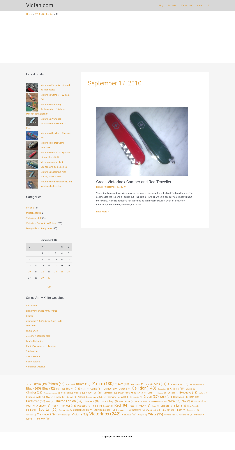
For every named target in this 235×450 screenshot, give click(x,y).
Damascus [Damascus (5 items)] (110, 393)
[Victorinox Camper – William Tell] (32, 97)
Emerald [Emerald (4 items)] (173, 393)
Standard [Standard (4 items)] (121, 410)
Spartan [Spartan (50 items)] (48, 410)
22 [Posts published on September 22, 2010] (42, 271)
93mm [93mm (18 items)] (122, 384)
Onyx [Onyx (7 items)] (30, 406)
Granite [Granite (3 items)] (137, 397)
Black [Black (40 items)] (33, 388)
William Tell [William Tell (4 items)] (186, 415)
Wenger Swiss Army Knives (40, 228)
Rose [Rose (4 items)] (133, 406)
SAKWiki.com (33, 356)
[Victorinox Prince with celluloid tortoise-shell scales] (32, 184)
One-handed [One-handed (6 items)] (198, 401)
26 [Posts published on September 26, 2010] (68, 271)
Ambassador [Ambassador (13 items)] (178, 384)
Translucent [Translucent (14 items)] (47, 414)
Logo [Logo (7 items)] (113, 401)
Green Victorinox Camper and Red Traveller (133, 182)
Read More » (102, 212)
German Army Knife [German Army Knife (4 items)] (96, 397)
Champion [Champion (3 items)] (163, 389)
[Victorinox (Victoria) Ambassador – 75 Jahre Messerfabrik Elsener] (32, 106)
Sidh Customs (33, 361)
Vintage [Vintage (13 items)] (129, 414)
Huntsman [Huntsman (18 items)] (35, 401)
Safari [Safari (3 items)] (155, 406)
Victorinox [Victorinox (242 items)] (105, 414)
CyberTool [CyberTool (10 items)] (94, 393)
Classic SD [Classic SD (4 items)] (192, 389)
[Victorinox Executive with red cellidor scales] (32, 87)
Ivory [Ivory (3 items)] (49, 401)
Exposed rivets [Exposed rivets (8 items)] (35, 397)
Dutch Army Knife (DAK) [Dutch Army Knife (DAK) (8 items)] (132, 393)
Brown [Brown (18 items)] (73, 389)
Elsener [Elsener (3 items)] (161, 393)
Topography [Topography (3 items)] (193, 410)
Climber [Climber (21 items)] (34, 393)
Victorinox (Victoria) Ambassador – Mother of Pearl (46, 123)
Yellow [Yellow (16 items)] (44, 419)
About (199, 5)
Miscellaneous (33, 213)
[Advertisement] (117, 38)
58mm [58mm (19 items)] (40, 384)
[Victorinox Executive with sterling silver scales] (32, 174)
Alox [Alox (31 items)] (160, 384)
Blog (161, 5)
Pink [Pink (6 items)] (55, 406)
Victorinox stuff (34, 218)
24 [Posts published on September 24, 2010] (55, 271)
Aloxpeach (31, 305)
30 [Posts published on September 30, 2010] (49, 277)
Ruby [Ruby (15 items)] (144, 406)
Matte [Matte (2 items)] (138, 402)
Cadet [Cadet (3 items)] (85, 389)
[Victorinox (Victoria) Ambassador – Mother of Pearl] (32, 121)
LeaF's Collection (34, 341)
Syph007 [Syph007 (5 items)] (168, 410)
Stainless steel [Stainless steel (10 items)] (104, 410)
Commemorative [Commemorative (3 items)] (52, 393)
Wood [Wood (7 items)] (31, 419)
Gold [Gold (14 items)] (126, 397)
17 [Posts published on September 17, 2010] (55, 265)
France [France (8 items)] (59, 397)
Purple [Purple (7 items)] (97, 406)
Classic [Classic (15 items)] (177, 389)
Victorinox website (35, 366)
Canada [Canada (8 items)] (124, 389)
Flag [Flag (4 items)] (49, 397)
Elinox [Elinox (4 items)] (152, 393)
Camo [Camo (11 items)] (96, 389)
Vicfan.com (39, 5)
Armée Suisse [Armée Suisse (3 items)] (197, 384)
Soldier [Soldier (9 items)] (31, 410)
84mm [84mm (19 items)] (83, 384)
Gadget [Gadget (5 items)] (71, 397)
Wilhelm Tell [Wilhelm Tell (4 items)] (171, 415)
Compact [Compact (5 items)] (67, 393)
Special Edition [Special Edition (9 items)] (83, 410)
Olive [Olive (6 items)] (186, 401)
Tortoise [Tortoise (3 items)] (31, 415)
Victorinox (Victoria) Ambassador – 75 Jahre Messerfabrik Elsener (45, 109)
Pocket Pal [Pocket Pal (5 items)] (83, 406)
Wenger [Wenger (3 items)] (142, 415)
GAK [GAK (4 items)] (81, 397)
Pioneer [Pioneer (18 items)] (68, 406)
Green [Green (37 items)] (151, 397)
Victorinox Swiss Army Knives (41, 223)
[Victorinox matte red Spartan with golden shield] (32, 154)
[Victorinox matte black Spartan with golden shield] (32, 164)
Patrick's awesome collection (41, 346)
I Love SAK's (32, 330)
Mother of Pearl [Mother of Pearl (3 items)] (158, 401)
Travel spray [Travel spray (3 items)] (64, 415)
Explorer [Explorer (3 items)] (203, 393)
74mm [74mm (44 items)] (56, 384)
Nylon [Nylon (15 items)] (174, 401)
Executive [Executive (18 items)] (188, 393)
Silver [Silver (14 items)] (180, 406)
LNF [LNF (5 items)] (104, 401)
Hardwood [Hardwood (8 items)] (180, 397)
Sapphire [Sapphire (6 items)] (167, 406)
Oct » (50, 286)
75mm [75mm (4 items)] (70, 384)
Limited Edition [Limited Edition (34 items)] (68, 401)
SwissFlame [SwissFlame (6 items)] (153, 410)
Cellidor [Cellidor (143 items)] (144, 388)
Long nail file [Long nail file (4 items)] (126, 401)
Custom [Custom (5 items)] (79, 393)
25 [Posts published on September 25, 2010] (62, 271)
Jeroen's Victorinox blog (38, 336)
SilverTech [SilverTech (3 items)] (193, 406)
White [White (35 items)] (155, 414)
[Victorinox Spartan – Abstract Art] (32, 135)
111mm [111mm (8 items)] (147, 384)
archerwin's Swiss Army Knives (41, 310)
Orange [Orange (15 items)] (43, 406)
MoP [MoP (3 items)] (146, 401)
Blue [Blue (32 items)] (48, 388)
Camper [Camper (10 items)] (111, 389)
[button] (208, 5)
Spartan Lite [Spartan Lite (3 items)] (65, 410)
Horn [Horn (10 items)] (194, 397)
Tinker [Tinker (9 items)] (180, 410)
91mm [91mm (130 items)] (103, 384)
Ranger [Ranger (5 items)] (108, 406)
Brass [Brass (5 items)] (60, 389)
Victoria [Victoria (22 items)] (80, 414)
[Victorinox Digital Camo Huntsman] (32, 145)
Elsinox (30, 316)
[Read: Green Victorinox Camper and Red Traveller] (142, 141)
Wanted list (186, 5)
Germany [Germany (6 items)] (114, 397)
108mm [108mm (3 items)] (135, 384)
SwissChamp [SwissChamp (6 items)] (137, 410)
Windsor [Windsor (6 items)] (199, 415)
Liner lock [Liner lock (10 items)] (91, 401)
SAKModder (32, 351)
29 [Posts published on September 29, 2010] (42, 277)
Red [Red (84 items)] (121, 405)
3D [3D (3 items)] (28, 384)
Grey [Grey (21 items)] (166, 397)
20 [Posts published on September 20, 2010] (29, 271)
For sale (172, 5)
